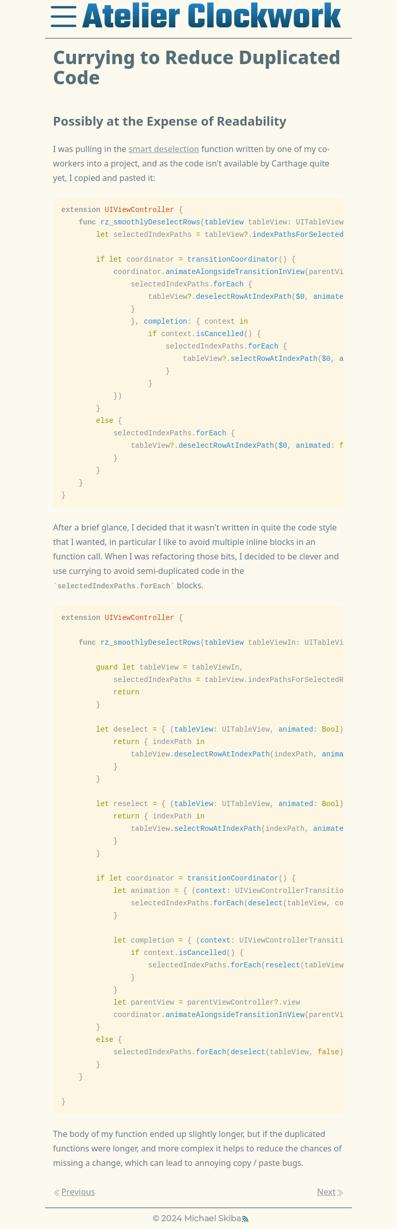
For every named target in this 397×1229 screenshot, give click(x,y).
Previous (74, 1191)
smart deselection (164, 149)
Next (330, 1191)
